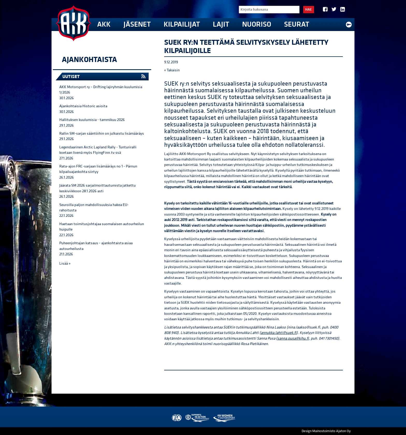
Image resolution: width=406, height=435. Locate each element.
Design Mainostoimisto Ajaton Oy (326, 431)
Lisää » (64, 263)
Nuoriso (256, 24)
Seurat (296, 24)
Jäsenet (137, 24)
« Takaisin (172, 70)
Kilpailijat (182, 24)
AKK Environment (197, 418)
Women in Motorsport (224, 418)
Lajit (221, 24)
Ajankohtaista (89, 59)
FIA (176, 418)
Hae (308, 9)
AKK (104, 24)
